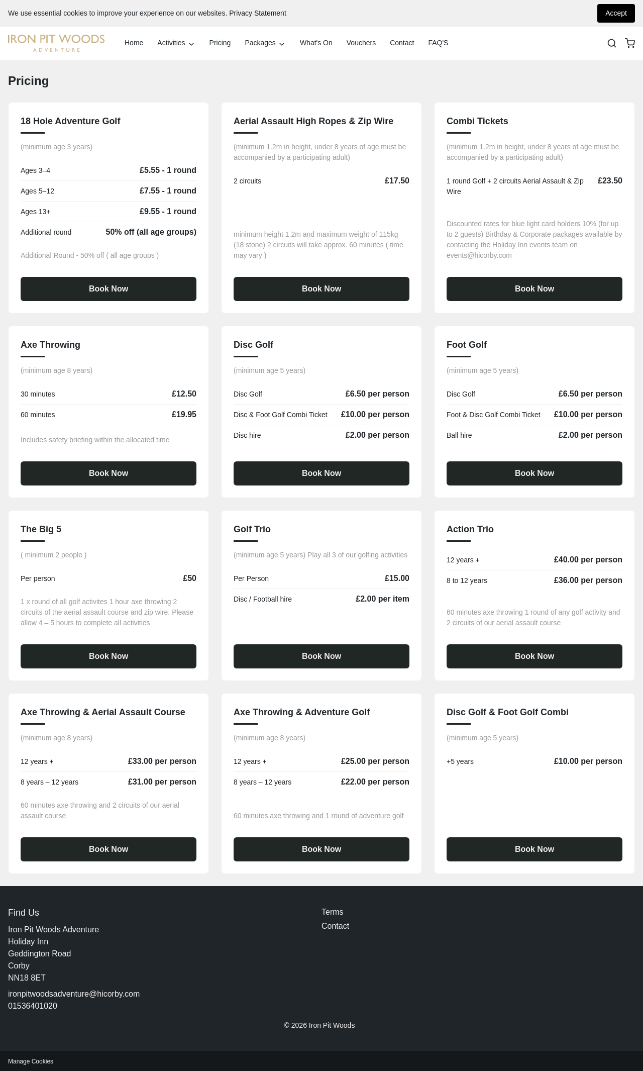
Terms (333, 912)
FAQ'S (438, 43)
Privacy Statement (257, 13)
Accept (616, 13)
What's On (316, 43)
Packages (265, 43)
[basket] (630, 43)
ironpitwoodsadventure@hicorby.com (74, 994)
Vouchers (361, 43)
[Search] (612, 43)
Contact (402, 43)
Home (134, 43)
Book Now (108, 288)
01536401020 (32, 1006)
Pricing (220, 43)
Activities (176, 43)
